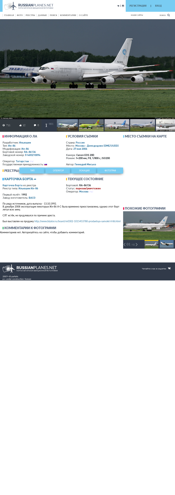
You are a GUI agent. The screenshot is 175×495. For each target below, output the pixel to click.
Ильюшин (25, 142)
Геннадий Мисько (85, 164)
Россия (80, 142)
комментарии (68, 15)
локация (84, 170)
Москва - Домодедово (97, 145)
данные (42, 15)
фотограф (110, 170)
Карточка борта (12, 185)
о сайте (83, 15)
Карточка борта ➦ (20, 179)
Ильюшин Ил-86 (28, 188)
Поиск (165, 15)
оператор (58, 170)
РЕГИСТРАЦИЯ (138, 5)
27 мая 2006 (80, 148)
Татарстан (22, 161)
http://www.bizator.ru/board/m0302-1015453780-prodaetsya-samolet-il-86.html (77, 221)
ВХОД (158, 5)
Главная (9, 15)
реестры (30, 15)
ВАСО (32, 197)
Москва (83, 191)
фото (20, 15)
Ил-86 (11, 145)
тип (32, 170)
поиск (53, 15)
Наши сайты (137, 15)
